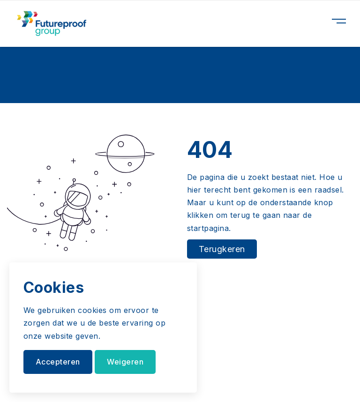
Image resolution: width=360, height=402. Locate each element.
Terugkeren (222, 249)
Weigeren (125, 361)
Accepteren (58, 361)
